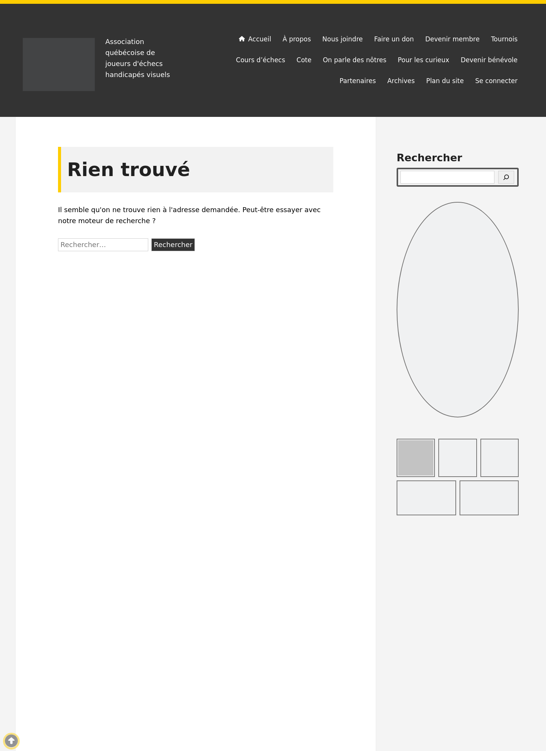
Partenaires (358, 81)
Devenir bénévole (489, 60)
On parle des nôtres (354, 60)
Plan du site (445, 81)
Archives (400, 81)
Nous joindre (342, 39)
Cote (304, 60)
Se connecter (496, 81)
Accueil (254, 39)
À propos (296, 39)
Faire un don (394, 39)
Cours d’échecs (260, 60)
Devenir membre (452, 39)
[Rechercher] (506, 177)
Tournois (504, 39)
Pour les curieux (423, 60)
